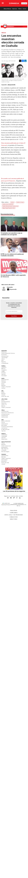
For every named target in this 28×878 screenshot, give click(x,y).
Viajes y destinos (6, 458)
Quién (2, 378)
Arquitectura (4, 415)
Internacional (4, 356)
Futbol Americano (6, 445)
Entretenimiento (5, 401)
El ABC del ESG (5, 429)
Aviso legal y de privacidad (14, 514)
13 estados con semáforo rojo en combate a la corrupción (11, 233)
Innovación (4, 428)
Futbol (3, 443)
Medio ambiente (5, 421)
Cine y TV (4, 404)
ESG (2, 360)
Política (20, 8)
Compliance (13, 512)
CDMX (3, 371)
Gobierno (3, 367)
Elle (2, 390)
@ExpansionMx (11, 84)
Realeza (3, 381)
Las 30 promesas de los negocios (14, 491)
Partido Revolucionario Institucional (10, 206)
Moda (2, 383)
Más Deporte (4, 448)
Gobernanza (4, 423)
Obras (3, 359)
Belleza (3, 385)
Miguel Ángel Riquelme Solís (9, 208)
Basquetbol (4, 447)
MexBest (3, 454)
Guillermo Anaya (20, 202)
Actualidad (4, 434)
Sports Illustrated (6, 441)
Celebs (3, 394)
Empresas (14, 8)
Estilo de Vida (5, 462)
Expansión (10, 287)
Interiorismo (4, 417)
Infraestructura (5, 414)
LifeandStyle (4, 363)
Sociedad (4, 375)
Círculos (3, 382)
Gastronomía (4, 455)
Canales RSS (14, 517)
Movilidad (4, 425)
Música (3, 405)
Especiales (4, 439)
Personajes (4, 459)
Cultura (3, 388)
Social (3, 422)
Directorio (13, 519)
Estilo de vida (5, 396)
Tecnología (4, 357)
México (3, 32)
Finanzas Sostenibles (7, 426)
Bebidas (3, 456)
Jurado (3, 464)
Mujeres (3, 361)
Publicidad (13, 510)
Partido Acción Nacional (8, 204)
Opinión (3, 374)
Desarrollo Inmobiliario (7, 412)
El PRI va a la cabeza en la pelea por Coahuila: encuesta (12, 254)
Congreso (4, 370)
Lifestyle (3, 450)
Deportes (3, 403)
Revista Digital (24, 3)
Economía (4, 354)
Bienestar (4, 461)
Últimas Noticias (7, 8)
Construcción (5, 411)
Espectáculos (5, 379)
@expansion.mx (14, 498)
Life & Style (4, 399)
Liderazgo (4, 436)
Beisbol (3, 444)
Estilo (2, 400)
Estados (3, 372)
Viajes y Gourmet (6, 386)
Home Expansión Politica (8, 353)
